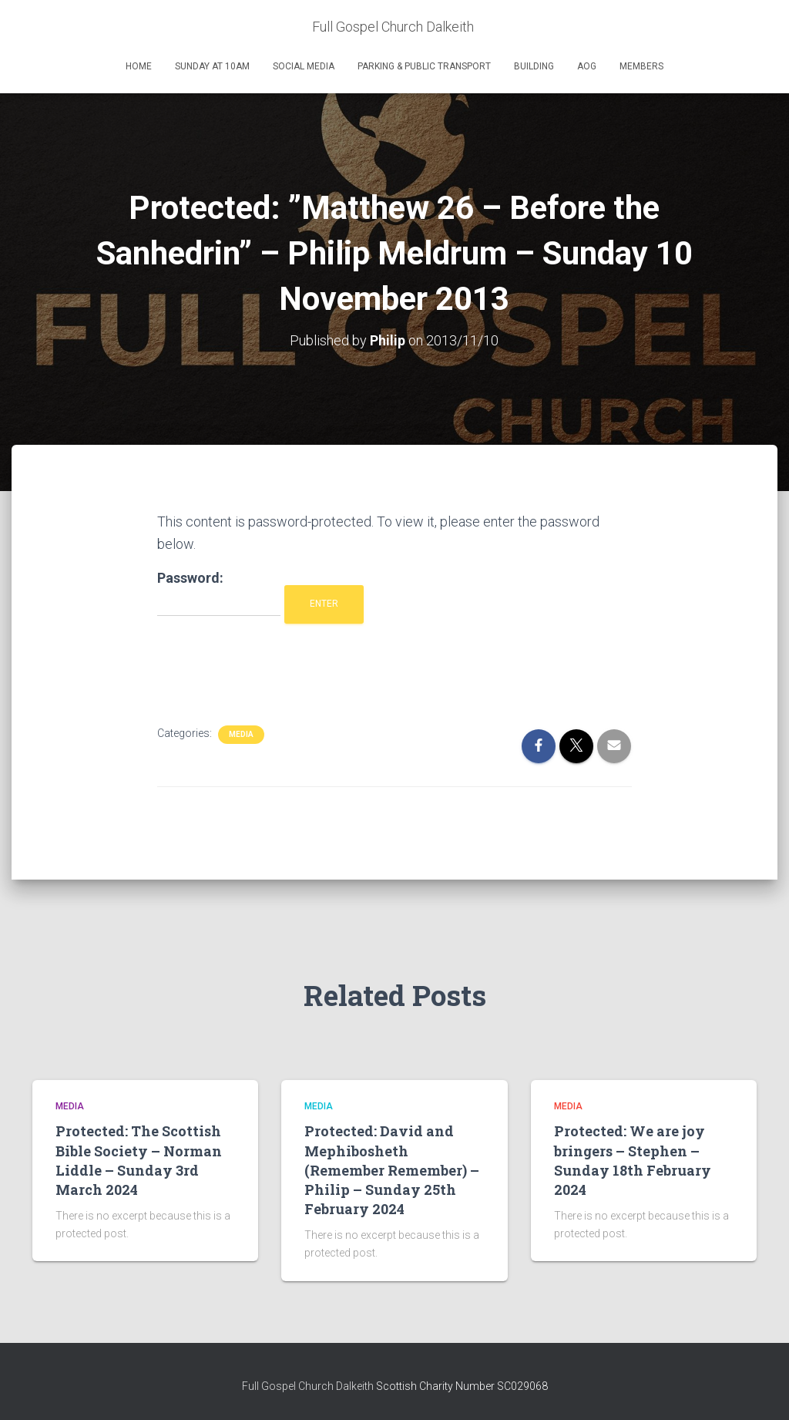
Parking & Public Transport (424, 66)
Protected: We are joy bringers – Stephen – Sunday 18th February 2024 (632, 1160)
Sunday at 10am (212, 66)
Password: (218, 593)
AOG (586, 66)
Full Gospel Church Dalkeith (309, 1385)
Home (139, 66)
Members (641, 66)
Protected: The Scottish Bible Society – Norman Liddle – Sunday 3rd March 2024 (138, 1160)
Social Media (303, 66)
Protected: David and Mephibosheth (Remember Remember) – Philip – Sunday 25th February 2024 (391, 1170)
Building (534, 66)
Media (241, 734)
